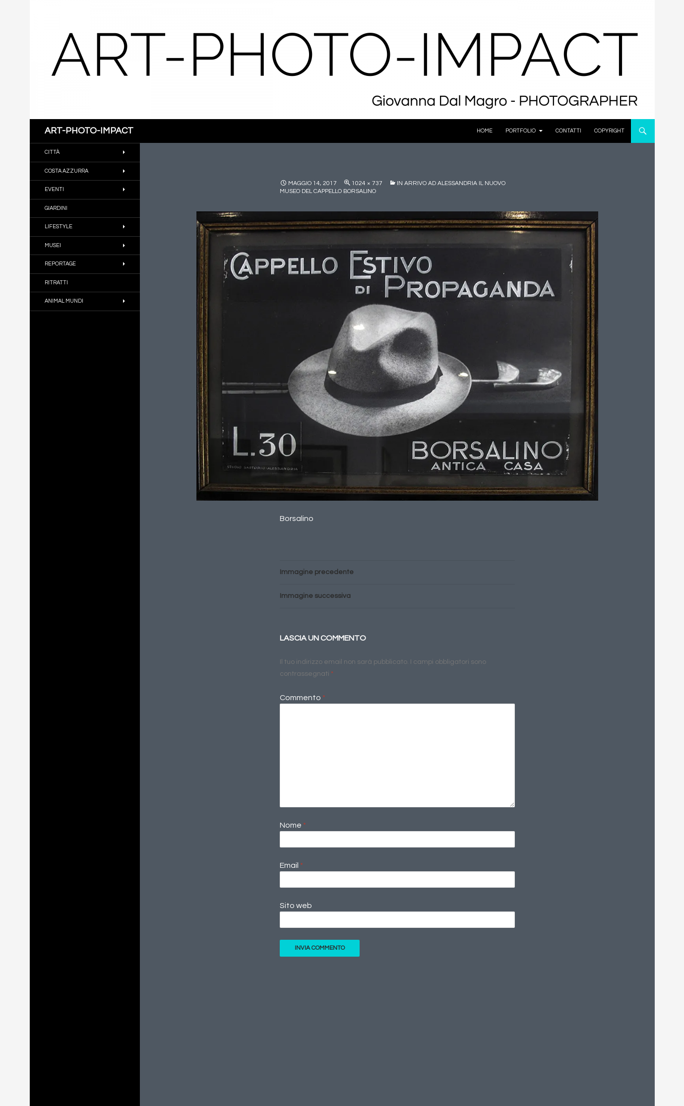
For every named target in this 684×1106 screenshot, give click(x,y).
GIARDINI (56, 208)
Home (485, 130)
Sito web (296, 906)
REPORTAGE (60, 263)
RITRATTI (56, 282)
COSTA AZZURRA (66, 171)
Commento (302, 698)
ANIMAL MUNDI (64, 301)
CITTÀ (52, 152)
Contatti (568, 130)
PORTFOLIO (520, 130)
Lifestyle (58, 226)
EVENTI (54, 189)
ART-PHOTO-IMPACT (89, 130)
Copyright (609, 130)
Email (291, 865)
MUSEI (53, 245)
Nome (293, 825)
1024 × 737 (367, 183)
